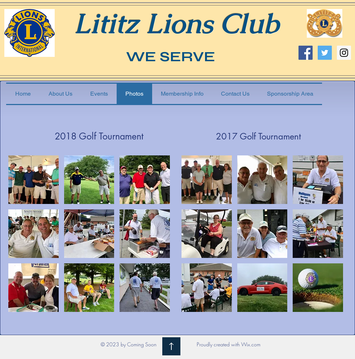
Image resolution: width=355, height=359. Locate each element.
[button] (33, 179)
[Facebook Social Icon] (305, 53)
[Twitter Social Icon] (325, 53)
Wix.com (250, 344)
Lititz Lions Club (176, 23)
